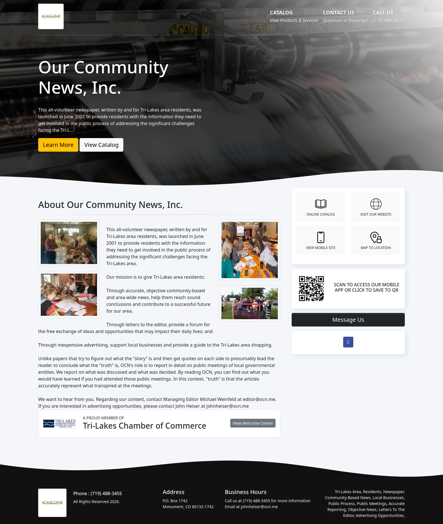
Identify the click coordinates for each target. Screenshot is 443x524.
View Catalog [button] (101, 145)
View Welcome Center (253, 423)
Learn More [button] (58, 145)
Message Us (348, 319)
